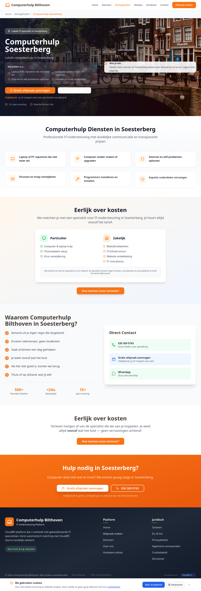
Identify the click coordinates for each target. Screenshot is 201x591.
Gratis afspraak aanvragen (82, 488)
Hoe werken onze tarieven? (100, 291)
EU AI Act (157, 533)
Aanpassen (175, 584)
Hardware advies (113, 552)
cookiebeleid (113, 586)
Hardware (151, 4)
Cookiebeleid (159, 552)
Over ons (108, 546)
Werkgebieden (122, 4)
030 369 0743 (74, 90)
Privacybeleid (160, 540)
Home (95, 4)
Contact (164, 4)
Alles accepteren (153, 584)
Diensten (106, 4)
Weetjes (138, 4)
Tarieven (157, 527)
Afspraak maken (184, 4)
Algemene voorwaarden (166, 546)
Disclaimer (158, 558)
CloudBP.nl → (188, 575)
